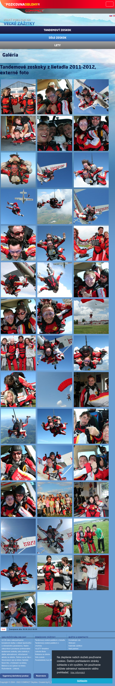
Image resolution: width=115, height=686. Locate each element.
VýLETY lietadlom (42, 649)
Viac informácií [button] (77, 672)
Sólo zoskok (58, 37)
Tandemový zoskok (57, 30)
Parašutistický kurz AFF (44, 660)
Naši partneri (73, 649)
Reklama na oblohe (42, 654)
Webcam (72, 643)
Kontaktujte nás (75, 640)
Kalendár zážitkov (75, 646)
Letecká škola (40, 651)
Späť (3, 629)
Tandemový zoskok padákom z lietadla (50, 640)
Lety (57, 45)
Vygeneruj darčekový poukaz (16, 676)
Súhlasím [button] (82, 681)
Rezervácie (41, 676)
